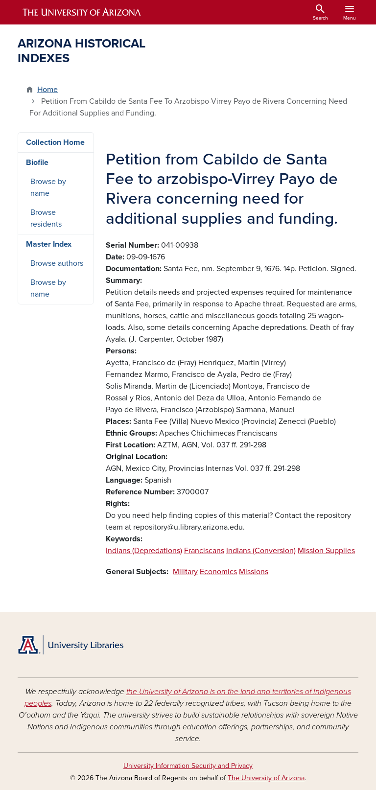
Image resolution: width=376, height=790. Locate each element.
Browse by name (48, 187)
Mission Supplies (326, 551)
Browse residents (46, 218)
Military (185, 572)
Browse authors (56, 263)
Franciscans (204, 551)
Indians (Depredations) (144, 551)
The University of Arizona (266, 778)
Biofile (37, 162)
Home (47, 89)
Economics (218, 572)
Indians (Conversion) (261, 551)
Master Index (48, 244)
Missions (253, 572)
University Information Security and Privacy (188, 766)
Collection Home (55, 142)
